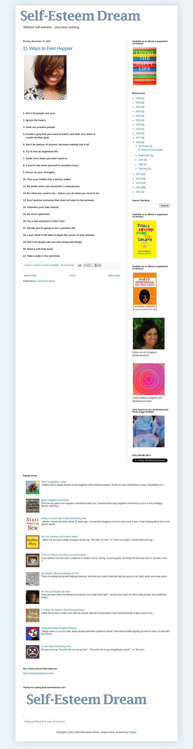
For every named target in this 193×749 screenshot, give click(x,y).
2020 (139, 124)
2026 (139, 98)
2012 (139, 187)
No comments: (68, 265)
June (141, 159)
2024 (139, 107)
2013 (139, 183)
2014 (139, 178)
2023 (139, 111)
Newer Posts (30, 275)
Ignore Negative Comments (55, 500)
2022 (139, 115)
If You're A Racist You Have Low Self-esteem (63, 555)
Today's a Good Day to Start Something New (63, 518)
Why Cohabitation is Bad (53, 482)
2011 (139, 191)
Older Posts (114, 275)
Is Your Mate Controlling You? (56, 646)
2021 (139, 120)
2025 (139, 102)
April (141, 164)
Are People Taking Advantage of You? (60, 573)
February (143, 168)
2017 (139, 137)
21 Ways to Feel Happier (48, 48)
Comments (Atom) (46, 281)
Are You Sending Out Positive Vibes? (59, 536)
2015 (139, 174)
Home (73, 275)
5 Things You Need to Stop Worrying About (62, 610)
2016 (139, 142)
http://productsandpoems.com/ (38, 673)
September (144, 155)
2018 (139, 133)
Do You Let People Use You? (55, 591)
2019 (139, 129)
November (144, 146)
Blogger (132, 732)
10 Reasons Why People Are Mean (59, 628)
